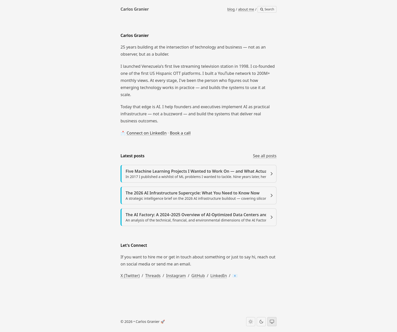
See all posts (264, 156)
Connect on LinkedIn (147, 133)
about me (246, 9)
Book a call (180, 133)
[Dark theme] (261, 321)
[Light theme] (250, 321)
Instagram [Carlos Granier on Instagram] (176, 275)
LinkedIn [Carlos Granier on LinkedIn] (218, 275)
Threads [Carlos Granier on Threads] (153, 275)
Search (267, 9)
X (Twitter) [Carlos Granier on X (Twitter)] (130, 275)
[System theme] (271, 321)
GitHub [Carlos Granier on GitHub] (198, 275)
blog (231, 9)
